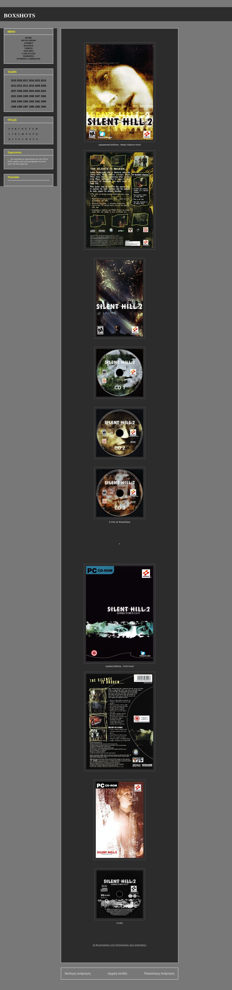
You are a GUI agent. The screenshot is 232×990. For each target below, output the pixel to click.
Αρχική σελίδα (117, 973)
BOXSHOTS (19, 15)
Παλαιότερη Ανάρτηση (159, 973)
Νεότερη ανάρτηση (78, 973)
